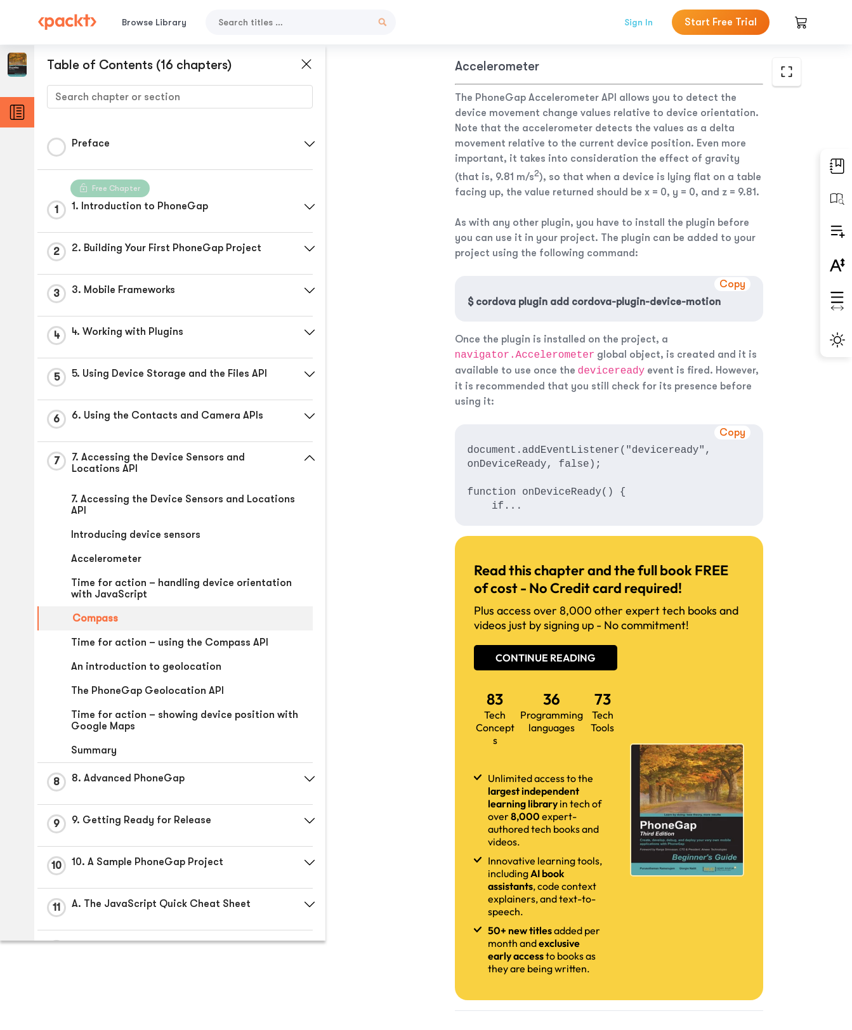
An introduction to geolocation (146, 666)
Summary (94, 750)
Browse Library (154, 22)
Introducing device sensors (135, 534)
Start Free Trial (721, 22)
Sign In (638, 22)
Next (720, 935)
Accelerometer (106, 558)
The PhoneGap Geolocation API (147, 690)
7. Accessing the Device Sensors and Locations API (183, 504)
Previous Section (419, 935)
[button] (301, 144)
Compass (95, 618)
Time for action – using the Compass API (169, 642)
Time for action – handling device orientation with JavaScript (181, 588)
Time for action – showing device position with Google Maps (184, 720)
